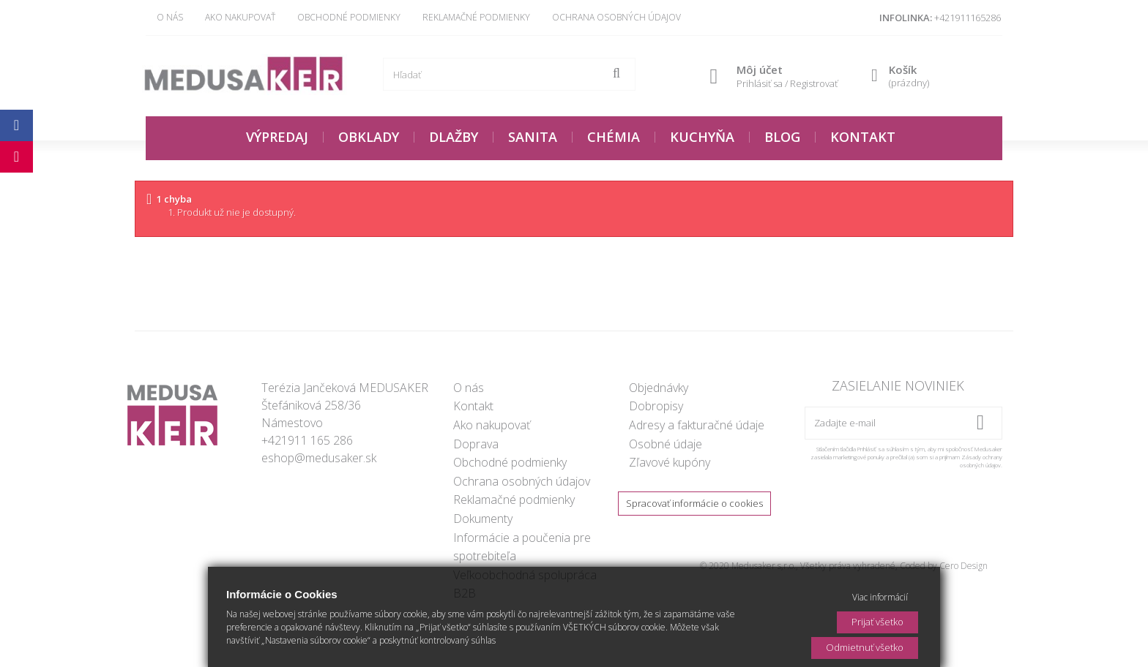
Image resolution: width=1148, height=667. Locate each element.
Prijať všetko (877, 621)
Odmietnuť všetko (864, 647)
